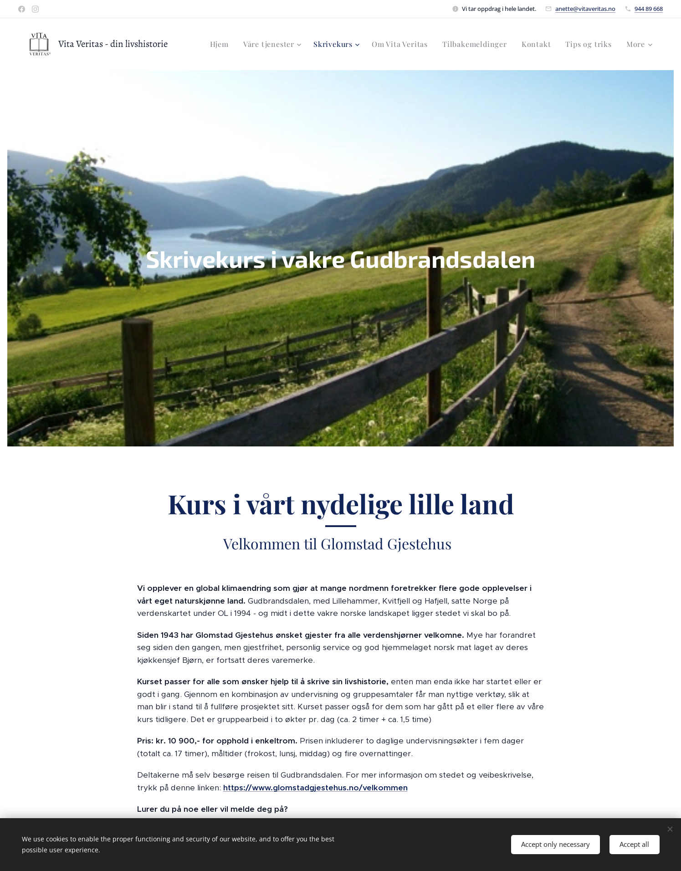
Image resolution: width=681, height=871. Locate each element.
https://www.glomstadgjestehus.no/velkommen (315, 788)
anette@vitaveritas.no (585, 9)
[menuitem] (222, 44)
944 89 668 (649, 9)
